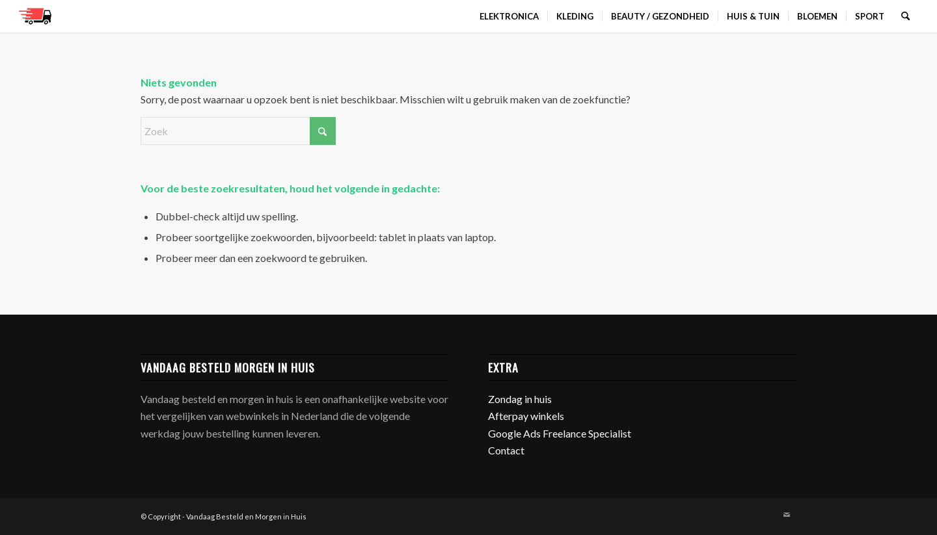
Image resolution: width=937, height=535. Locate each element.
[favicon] (35, 16)
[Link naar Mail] (786, 515)
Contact (506, 450)
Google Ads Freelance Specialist (559, 433)
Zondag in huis (520, 399)
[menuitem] (509, 16)
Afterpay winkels (526, 416)
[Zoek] (905, 16)
